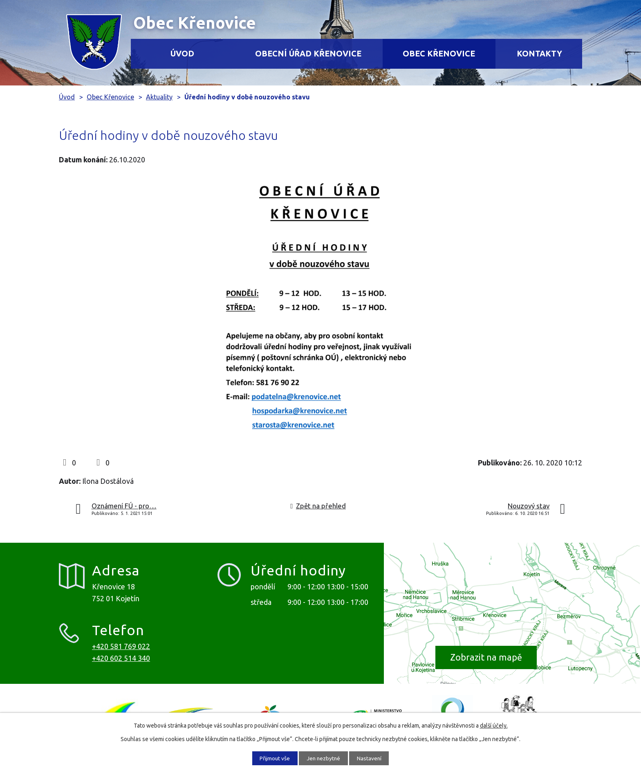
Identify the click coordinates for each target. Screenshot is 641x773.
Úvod (182, 53)
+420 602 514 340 (121, 658)
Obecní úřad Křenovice (308, 53)
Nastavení (371, 758)
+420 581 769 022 (121, 646)
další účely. (494, 725)
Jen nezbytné (323, 758)
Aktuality (159, 97)
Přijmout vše (272, 758)
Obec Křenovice (439, 53)
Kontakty (539, 53)
